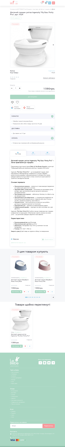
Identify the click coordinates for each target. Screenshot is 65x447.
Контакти (13, 376)
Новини (13, 411)
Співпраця (14, 374)
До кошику (32, 97)
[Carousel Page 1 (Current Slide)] (26, 297)
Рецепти (13, 413)
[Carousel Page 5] (34, 297)
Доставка (13, 392)
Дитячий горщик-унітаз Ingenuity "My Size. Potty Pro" (20, 335)
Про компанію (15, 372)
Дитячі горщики (45, 9)
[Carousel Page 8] (39, 297)
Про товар (18, 153)
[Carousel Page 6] (36, 297)
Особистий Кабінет (16, 377)
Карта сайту (14, 383)
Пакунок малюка (15, 404)
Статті (12, 415)
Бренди (13, 379)
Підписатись (48, 426)
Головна (12, 9)
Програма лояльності (17, 400)
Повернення (14, 396)
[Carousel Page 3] (30, 297)
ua (16, 4)
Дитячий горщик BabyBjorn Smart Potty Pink (43, 280)
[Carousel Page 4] (32, 297)
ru (16, 2)
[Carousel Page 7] (37, 297)
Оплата (13, 394)
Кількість (12, 85)
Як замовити (14, 390)
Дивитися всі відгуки (18, 242)
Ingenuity (51, 71)
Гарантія (13, 398)
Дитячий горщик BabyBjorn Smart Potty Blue (20, 280)
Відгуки (48, 153)
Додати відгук (47, 239)
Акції (12, 381)
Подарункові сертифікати (18, 402)
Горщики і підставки (32, 9)
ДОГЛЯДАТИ (21, 9)
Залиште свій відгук (49, 78)
